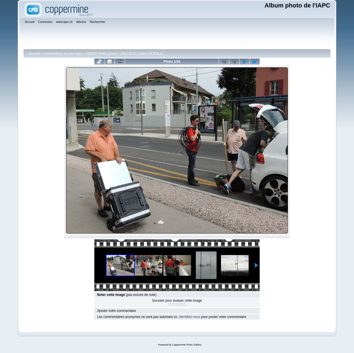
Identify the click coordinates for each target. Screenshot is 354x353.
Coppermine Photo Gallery (186, 344)
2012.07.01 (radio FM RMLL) (142, 53)
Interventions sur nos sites (62, 53)
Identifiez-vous (189, 317)
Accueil (34, 53)
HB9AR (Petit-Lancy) (101, 53)
